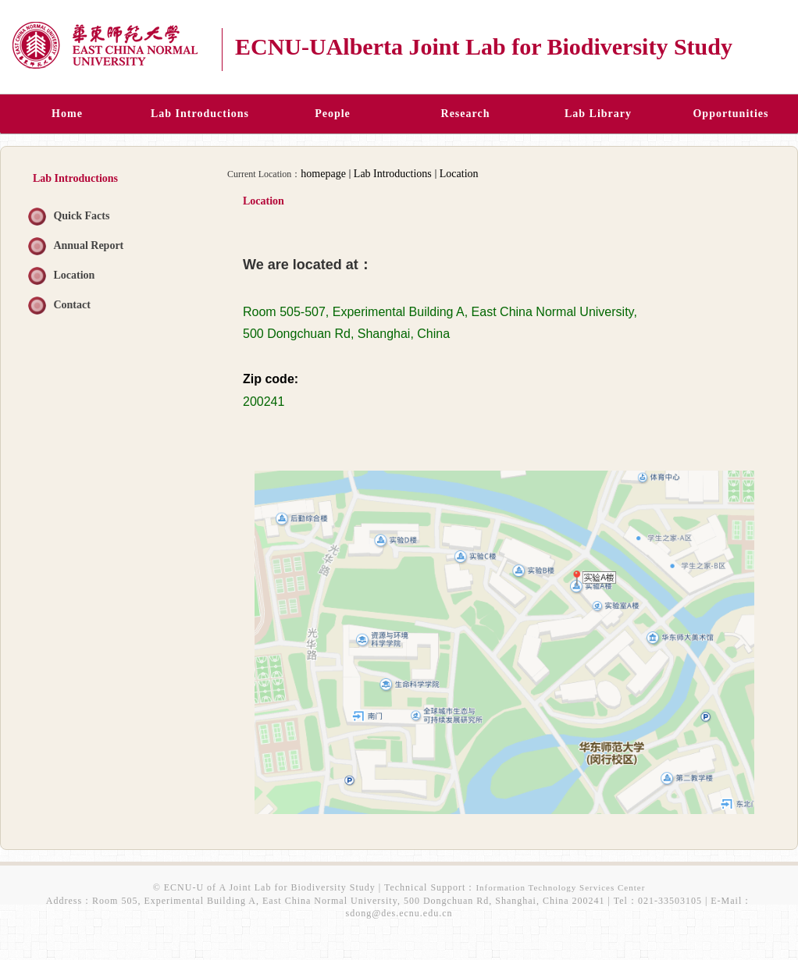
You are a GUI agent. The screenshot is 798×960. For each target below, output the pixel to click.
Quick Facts (81, 216)
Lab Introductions (393, 174)
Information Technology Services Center (560, 887)
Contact (71, 305)
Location (73, 275)
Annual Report (88, 245)
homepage (323, 174)
